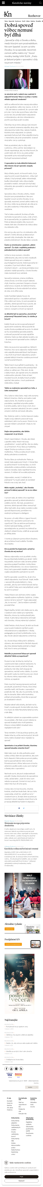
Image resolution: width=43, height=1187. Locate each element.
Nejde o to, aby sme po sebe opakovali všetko (22, 1043)
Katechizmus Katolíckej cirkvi (15, 1152)
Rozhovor (18, 21)
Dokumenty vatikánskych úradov (15, 1127)
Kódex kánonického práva (15, 1145)
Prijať (21, 1176)
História (9, 1110)
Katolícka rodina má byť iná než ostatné (21, 849)
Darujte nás (22, 1113)
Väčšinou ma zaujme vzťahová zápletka (19, 1035)
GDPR (28, 1131)
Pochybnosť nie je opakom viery (17, 1026)
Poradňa (37, 21)
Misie (27, 21)
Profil (23, 21)
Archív (30, 1087)
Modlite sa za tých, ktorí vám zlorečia (19, 1051)
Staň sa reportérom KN (22, 1105)
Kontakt (9, 1101)
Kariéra (9, 1105)
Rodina (32, 21)
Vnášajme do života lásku (15, 1059)
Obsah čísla (9, 929)
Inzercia (9, 1103)
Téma (6, 21)
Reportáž (11, 21)
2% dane (10, 1107)
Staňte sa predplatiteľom (13, 944)
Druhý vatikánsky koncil (15, 1134)
